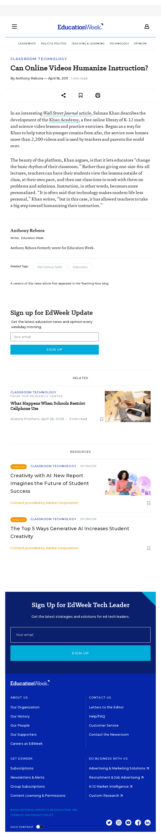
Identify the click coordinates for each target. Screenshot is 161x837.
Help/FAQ (97, 716)
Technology (119, 43)
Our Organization (25, 707)
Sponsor (88, 466)
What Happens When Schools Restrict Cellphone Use (47, 406)
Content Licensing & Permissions (38, 796)
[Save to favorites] (80, 95)
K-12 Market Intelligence (110, 786)
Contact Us (100, 697)
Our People (20, 725)
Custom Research (106, 796)
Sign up (80, 653)
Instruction (80, 267)
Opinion (140, 43)
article (67, 113)
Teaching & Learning (88, 43)
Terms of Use (20, 815)
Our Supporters (23, 734)
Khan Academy (64, 120)
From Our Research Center (36, 396)
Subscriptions (22, 768)
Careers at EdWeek (26, 744)
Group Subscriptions (27, 786)
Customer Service (104, 725)
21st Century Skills (49, 267)
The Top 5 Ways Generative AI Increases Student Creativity (69, 532)
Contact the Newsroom (109, 734)
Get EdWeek (21, 758)
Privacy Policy (42, 815)
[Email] (80, 635)
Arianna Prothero (25, 419)
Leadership (27, 43)
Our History (20, 716)
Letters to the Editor (106, 707)
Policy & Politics (53, 43)
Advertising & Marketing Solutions (119, 768)
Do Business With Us (108, 758)
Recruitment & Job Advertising (116, 777)
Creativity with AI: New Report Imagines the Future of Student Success (49, 483)
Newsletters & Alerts (27, 777)
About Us (19, 697)
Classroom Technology (38, 59)
